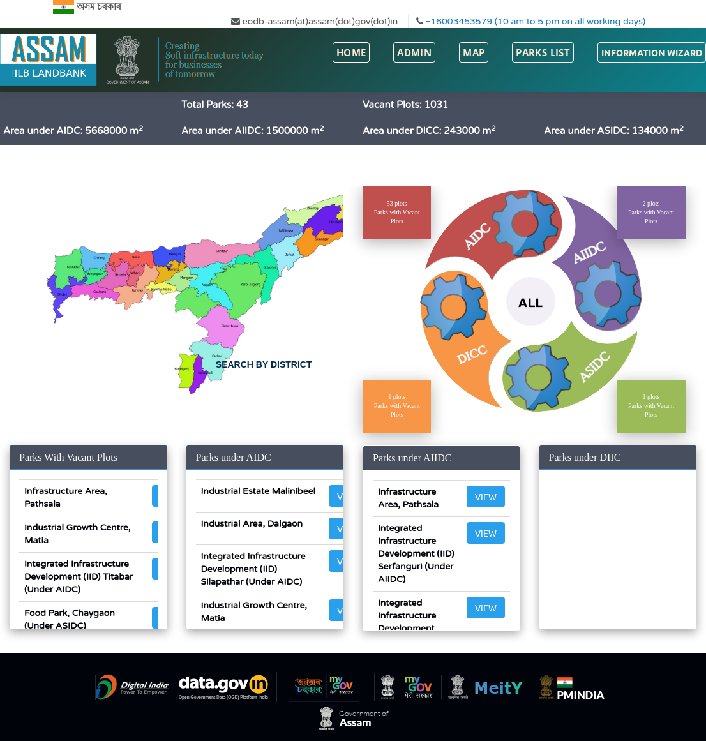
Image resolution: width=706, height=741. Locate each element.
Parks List (543, 52)
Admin (414, 52)
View (486, 496)
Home (351, 52)
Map (473, 52)
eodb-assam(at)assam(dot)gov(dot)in (314, 21)
